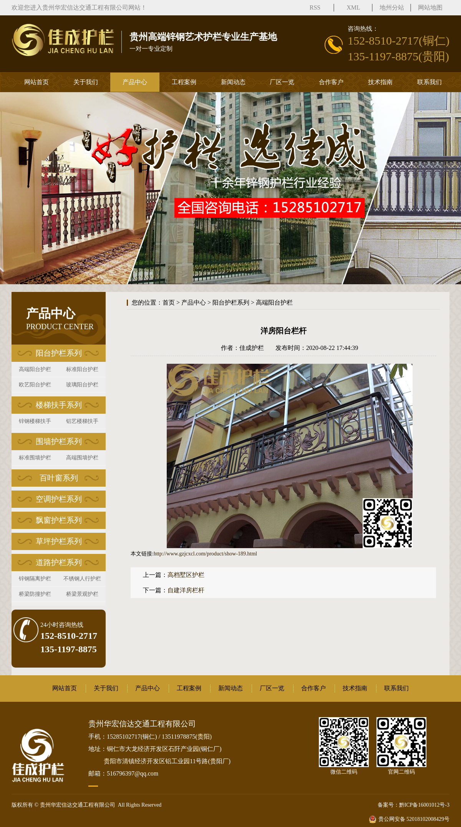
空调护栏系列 (59, 499)
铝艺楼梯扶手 (82, 421)
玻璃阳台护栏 (82, 385)
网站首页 (36, 82)
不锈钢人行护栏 (82, 579)
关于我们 (85, 82)
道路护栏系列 (59, 562)
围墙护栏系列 (59, 441)
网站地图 (430, 7)
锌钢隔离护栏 (35, 579)
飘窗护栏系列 (59, 520)
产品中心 (135, 82)
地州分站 (392, 7)
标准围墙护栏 (35, 458)
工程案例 (184, 82)
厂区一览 (282, 82)
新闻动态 (233, 82)
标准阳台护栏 (82, 369)
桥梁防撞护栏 (35, 594)
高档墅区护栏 (185, 575)
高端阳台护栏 (35, 369)
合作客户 (331, 82)
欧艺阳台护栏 (35, 385)
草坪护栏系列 (59, 541)
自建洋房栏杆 (185, 590)
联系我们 (429, 82)
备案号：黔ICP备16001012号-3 (413, 805)
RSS (315, 7)
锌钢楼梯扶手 (35, 421)
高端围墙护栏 (82, 458)
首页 (169, 302)
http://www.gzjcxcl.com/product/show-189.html (205, 554)
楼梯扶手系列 (59, 405)
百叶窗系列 (59, 478)
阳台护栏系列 (59, 353)
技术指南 (380, 82)
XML (353, 7)
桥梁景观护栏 (82, 594)
